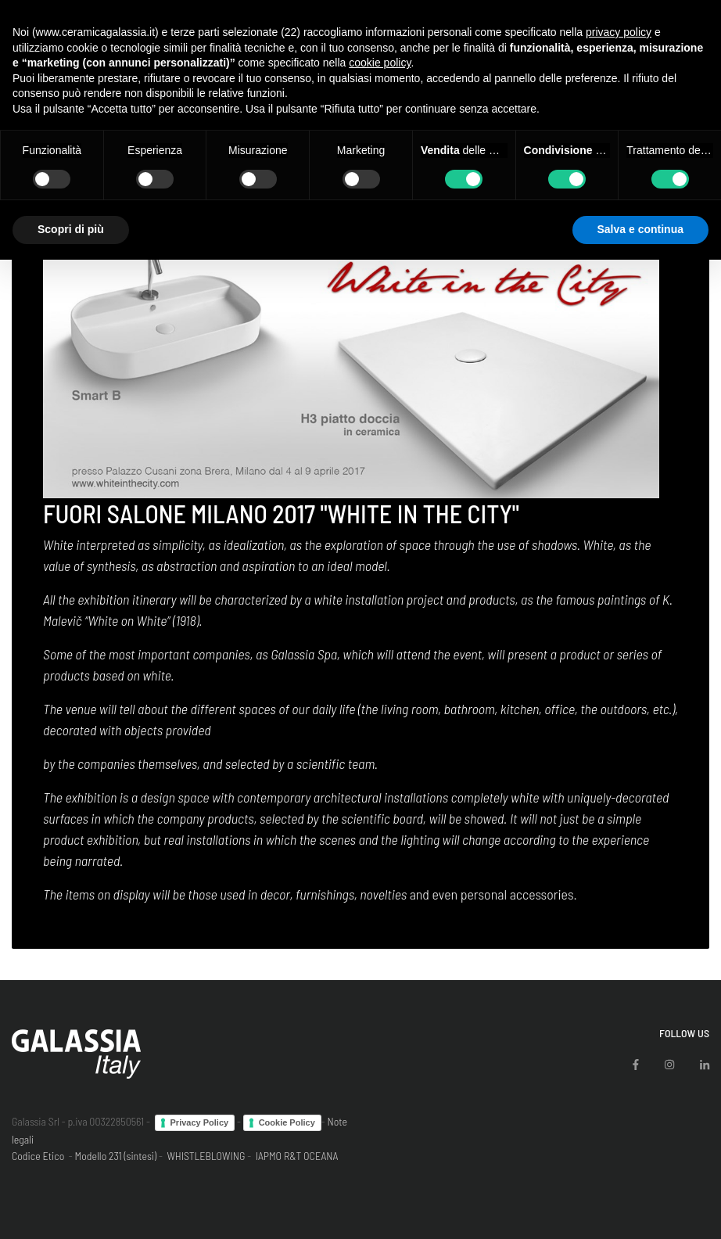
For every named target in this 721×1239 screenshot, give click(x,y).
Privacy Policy (199, 1122)
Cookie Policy (287, 1122)
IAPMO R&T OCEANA (297, 1155)
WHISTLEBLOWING (206, 1155)
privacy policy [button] (618, 32)
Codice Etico (38, 1155)
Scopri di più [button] (71, 229)
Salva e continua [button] (640, 229)
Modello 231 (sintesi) (116, 1155)
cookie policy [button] (380, 62)
